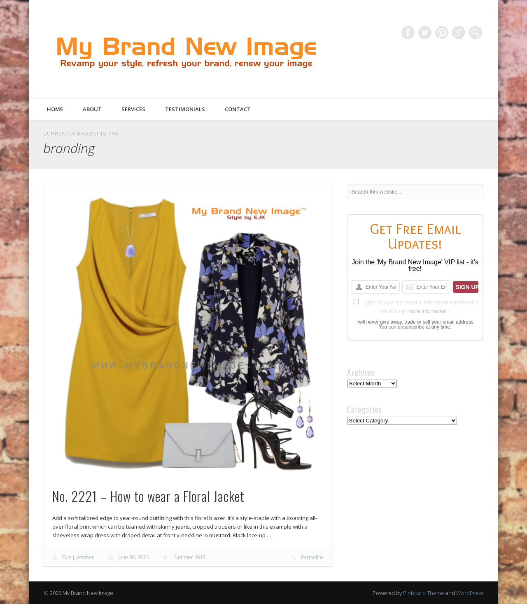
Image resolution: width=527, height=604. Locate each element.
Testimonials (185, 109)
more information (427, 311)
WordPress (469, 593)
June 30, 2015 (133, 557)
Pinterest (441, 32)
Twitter (424, 32)
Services (133, 109)
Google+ (458, 32)
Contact (238, 109)
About (92, 109)
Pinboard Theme (423, 593)
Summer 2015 (189, 557)
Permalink (312, 557)
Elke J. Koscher (78, 557)
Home (55, 109)
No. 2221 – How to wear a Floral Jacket (148, 496)
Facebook (408, 32)
